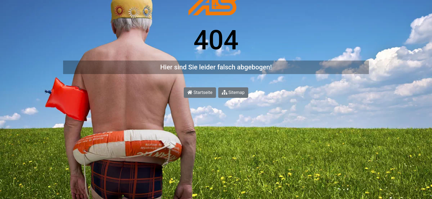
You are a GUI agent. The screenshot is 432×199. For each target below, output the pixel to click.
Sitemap (233, 92)
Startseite (199, 92)
